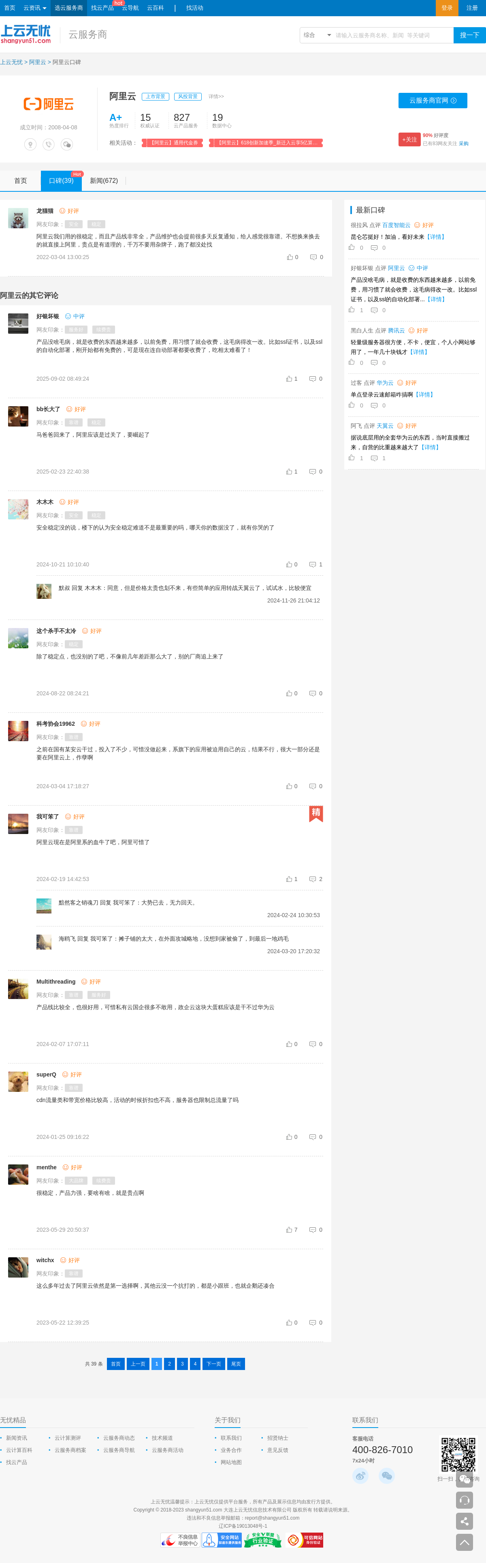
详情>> (216, 96)
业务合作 (231, 1450)
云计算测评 (68, 1438)
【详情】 (435, 237)
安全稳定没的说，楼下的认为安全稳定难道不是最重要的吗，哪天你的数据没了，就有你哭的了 (155, 527)
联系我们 (231, 1438)
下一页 (214, 1364)
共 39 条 (94, 1364)
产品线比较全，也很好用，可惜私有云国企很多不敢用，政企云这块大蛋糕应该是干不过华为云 (155, 1007)
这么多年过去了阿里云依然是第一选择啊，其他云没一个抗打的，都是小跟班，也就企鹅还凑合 (155, 1285)
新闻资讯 (16, 1438)
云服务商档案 (70, 1450)
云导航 (130, 8)
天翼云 (385, 425)
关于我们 (228, 1420)
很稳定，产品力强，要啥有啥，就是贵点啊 (90, 1193)
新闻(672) (108, 181)
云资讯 (35, 8)
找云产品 (102, 8)
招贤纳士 (277, 1438)
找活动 (194, 8)
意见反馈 (277, 1450)
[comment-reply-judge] (317, 257)
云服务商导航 (119, 1450)
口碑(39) (65, 178)
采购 (464, 143)
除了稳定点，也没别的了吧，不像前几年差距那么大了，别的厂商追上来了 (130, 656)
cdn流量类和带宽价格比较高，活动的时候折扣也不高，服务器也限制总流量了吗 (137, 1100)
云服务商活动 (167, 1450)
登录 (447, 8)
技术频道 (162, 1438)
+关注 (409, 139)
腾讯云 (396, 330)
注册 (472, 8)
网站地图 (231, 1462)
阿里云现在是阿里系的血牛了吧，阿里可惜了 (93, 842)
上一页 (138, 1364)
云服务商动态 (119, 1438)
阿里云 (37, 62)
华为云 (385, 382)
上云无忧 (11, 62)
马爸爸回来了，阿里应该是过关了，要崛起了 (93, 434)
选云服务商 (69, 8)
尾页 (236, 1364)
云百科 (155, 8)
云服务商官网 (433, 102)
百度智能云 (396, 225)
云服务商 (87, 34)
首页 (9, 8)
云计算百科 (19, 1450)
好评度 (435, 135)
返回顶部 (464, 1542)
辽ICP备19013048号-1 (243, 1526)
